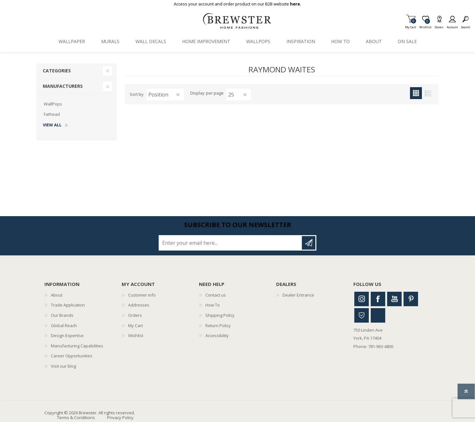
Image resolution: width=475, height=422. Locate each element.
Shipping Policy (220, 315)
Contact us (215, 295)
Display (197, 93)
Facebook (378, 299)
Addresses (138, 305)
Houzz (361, 315)
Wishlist (135, 335)
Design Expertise (67, 335)
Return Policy (218, 325)
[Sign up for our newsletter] (231, 243)
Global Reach (64, 325)
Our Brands (62, 315)
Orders (135, 315)
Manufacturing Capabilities (77, 346)
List (428, 93)
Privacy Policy (120, 417)
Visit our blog (63, 366)
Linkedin (378, 315)
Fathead (52, 114)
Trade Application (68, 305)
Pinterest (411, 299)
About (56, 295)
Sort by (137, 94)
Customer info (142, 295)
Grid (416, 93)
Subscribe (308, 243)
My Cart (135, 325)
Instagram (361, 299)
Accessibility (217, 335)
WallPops (53, 104)
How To (212, 305)
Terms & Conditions (76, 417)
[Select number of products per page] (239, 94)
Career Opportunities (71, 356)
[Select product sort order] (165, 94)
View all (52, 125)
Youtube (394, 299)
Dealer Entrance (298, 295)
